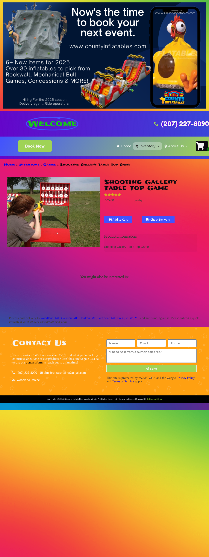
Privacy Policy (186, 378)
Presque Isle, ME (128, 318)
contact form (34, 362)
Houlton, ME (87, 318)
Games (49, 165)
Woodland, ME (50, 318)
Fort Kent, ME (107, 318)
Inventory (150, 146)
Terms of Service (123, 381)
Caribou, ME (69, 318)
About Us (178, 146)
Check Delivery (158, 219)
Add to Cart (117, 219)
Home (126, 146)
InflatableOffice (154, 398)
